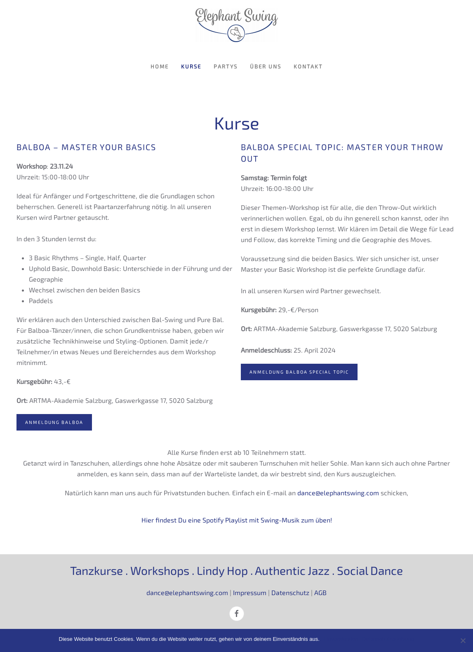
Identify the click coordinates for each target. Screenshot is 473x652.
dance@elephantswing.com (338, 493)
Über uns (265, 66)
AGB (320, 592)
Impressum (249, 592)
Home (160, 66)
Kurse (191, 66)
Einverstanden (341, 639)
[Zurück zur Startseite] (236, 25)
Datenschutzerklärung (388, 639)
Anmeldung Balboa (54, 422)
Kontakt (308, 66)
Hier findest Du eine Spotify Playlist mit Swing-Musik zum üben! (236, 520)
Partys (226, 66)
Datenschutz (290, 592)
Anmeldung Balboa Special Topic (299, 371)
